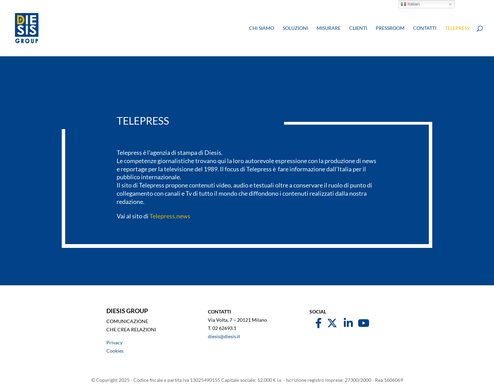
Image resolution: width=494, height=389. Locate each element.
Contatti (424, 28)
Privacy (114, 342)
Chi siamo (261, 28)
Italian (410, 4)
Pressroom (390, 28)
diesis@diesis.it (224, 336)
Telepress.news (170, 216)
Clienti (358, 28)
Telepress (457, 28)
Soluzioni (295, 28)
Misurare (329, 28)
